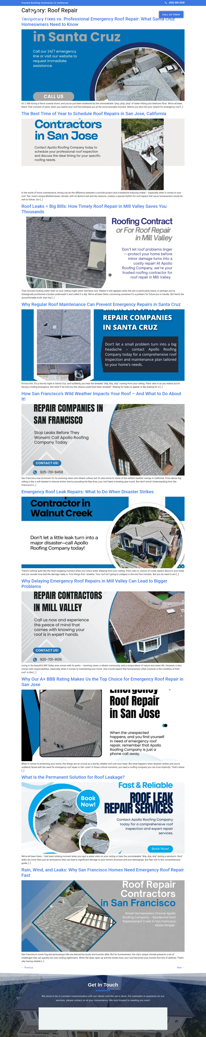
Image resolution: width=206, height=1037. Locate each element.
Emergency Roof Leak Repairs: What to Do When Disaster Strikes (87, 491)
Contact (152, 14)
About (86, 14)
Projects (124, 14)
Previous (27, 967)
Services (97, 14)
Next (181, 967)
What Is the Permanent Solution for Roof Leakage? (73, 777)
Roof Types (111, 14)
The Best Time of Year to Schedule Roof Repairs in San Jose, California (93, 113)
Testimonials (138, 14)
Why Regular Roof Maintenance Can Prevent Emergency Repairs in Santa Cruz (101, 304)
